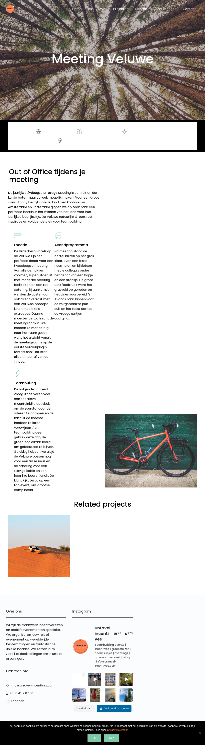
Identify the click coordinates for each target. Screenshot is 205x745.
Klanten (141, 9)
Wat (103, 9)
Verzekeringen (164, 9)
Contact (189, 9)
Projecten (120, 9)
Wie (91, 9)
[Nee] (200, 733)
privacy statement (117, 729)
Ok (94, 738)
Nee (111, 738)
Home (77, 9)
